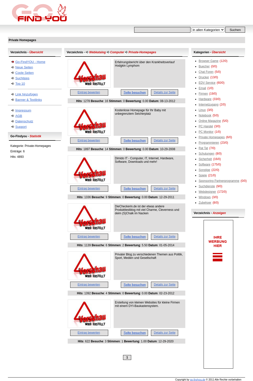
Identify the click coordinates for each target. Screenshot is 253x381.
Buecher (204, 66)
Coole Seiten (24, 73)
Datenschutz (24, 121)
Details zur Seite (164, 92)
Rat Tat (203, 148)
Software (204, 164)
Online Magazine (210, 121)
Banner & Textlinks (28, 100)
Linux (202, 110)
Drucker (204, 77)
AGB (18, 116)
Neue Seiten (24, 67)
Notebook (205, 115)
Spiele (203, 175)
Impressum (23, 110)
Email (202, 88)
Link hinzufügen (26, 94)
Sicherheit (205, 159)
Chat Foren (206, 72)
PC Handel (206, 126)
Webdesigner (207, 191)
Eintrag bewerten (89, 92)
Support (21, 127)
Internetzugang (208, 104)
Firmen (203, 93)
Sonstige (204, 170)
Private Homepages (212, 137)
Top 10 (20, 83)
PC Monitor (206, 132)
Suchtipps (22, 78)
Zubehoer (205, 202)
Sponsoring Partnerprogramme (219, 181)
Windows (205, 197)
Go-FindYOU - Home (30, 62)
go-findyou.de (197, 379)
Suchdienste (207, 186)
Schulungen (206, 153)
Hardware (205, 99)
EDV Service (207, 82)
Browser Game (208, 61)
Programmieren (209, 142)
